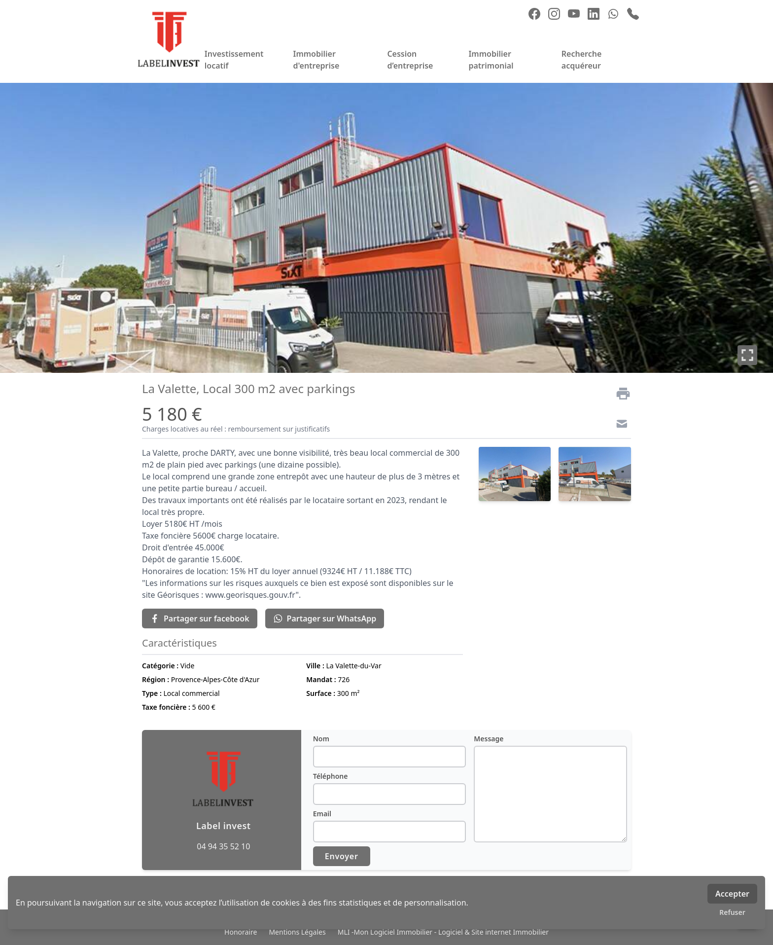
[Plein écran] (747, 355)
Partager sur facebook (199, 618)
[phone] (633, 14)
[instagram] (554, 14)
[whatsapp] (613, 14)
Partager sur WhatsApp (325, 618)
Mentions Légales (297, 932)
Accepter (732, 893)
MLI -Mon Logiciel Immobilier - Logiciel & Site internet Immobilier (443, 932)
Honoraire (240, 932)
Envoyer (341, 856)
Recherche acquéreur (581, 59)
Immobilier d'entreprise (316, 59)
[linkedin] (593, 14)
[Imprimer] (619, 393)
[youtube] (574, 14)
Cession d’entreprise (410, 59)
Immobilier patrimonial (490, 59)
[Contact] (619, 425)
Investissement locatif (234, 59)
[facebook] (534, 14)
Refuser (732, 912)
